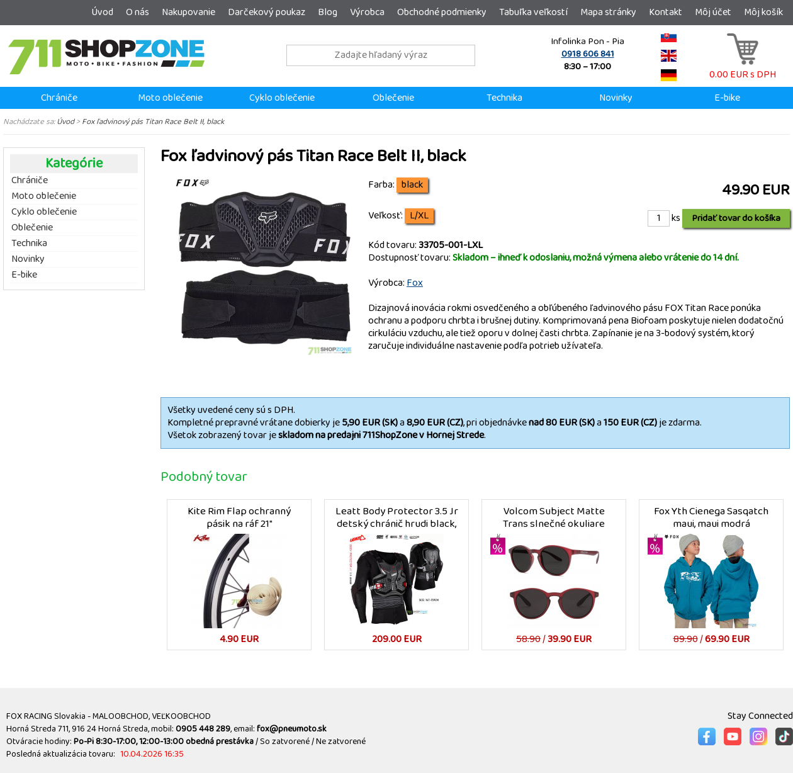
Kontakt (665, 12)
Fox (415, 283)
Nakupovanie (188, 12)
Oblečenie (393, 98)
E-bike (727, 98)
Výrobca (367, 12)
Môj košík (763, 12)
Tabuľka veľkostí (533, 12)
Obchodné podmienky (441, 12)
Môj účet (713, 12)
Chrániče (59, 98)
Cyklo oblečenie (282, 98)
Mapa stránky (608, 12)
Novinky (616, 98)
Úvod (102, 12)
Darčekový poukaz (266, 12)
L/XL (419, 215)
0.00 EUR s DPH (742, 68)
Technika (504, 98)
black (412, 185)
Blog (327, 12)
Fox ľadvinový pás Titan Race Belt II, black (153, 121)
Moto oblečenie (170, 98)
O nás (137, 12)
